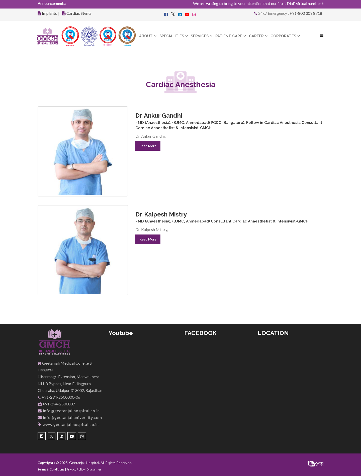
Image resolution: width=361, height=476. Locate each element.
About (146, 36)
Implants (49, 13)
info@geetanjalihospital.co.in (69, 410)
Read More (147, 146)
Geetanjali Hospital (84, 462)
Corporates (283, 36)
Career (256, 36)
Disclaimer (94, 469)
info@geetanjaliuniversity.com (70, 417)
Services (200, 36)
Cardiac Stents (79, 13)
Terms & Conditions (51, 469)
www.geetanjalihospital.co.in (68, 424)
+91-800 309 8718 (306, 13)
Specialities (171, 36)
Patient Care (228, 36)
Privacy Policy (75, 469)
